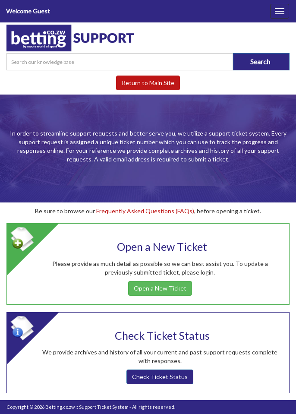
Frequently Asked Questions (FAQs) (145, 211)
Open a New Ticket (160, 288)
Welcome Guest (28, 11)
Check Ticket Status (160, 376)
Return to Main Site (148, 82)
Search (260, 61)
